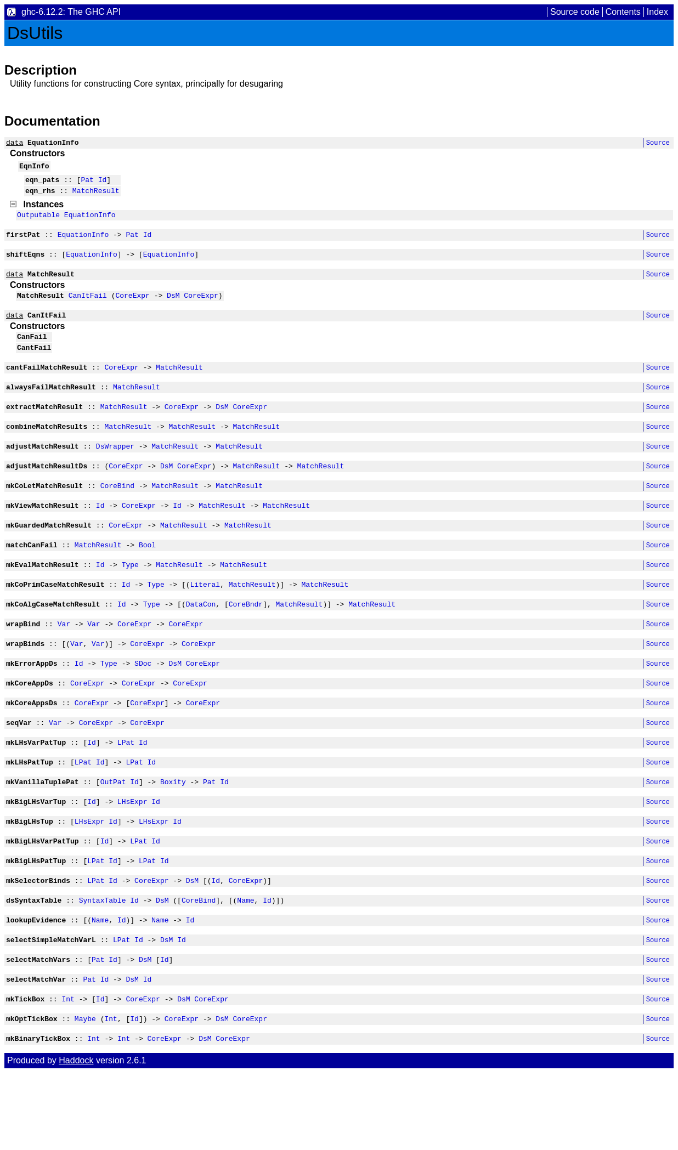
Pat (87, 184)
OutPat (113, 837)
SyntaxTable (102, 966)
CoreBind (117, 517)
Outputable (38, 223)
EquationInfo (90, 223)
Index (657, 11)
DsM (173, 310)
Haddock (76, 1137)
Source (658, 144)
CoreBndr (246, 645)
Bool (147, 581)
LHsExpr (132, 859)
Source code (575, 11)
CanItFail (88, 310)
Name (245, 966)
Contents (623, 11)
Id (102, 184)
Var (64, 666)
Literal (205, 623)
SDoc (142, 709)
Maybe (85, 1094)
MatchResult (96, 197)
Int (67, 1073)
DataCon (201, 645)
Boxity (173, 837)
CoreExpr (132, 310)
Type (130, 602)
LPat (125, 795)
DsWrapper (115, 474)
